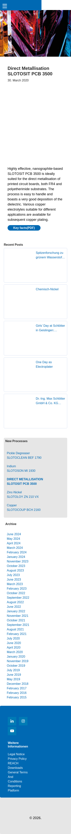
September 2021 (18, 624)
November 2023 (17, 561)
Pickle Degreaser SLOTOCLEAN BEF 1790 (24, 455)
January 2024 (16, 556)
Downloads (15, 767)
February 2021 (17, 634)
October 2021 (16, 620)
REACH (13, 763)
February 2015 (17, 697)
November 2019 (17, 661)
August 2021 (15, 629)
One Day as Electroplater (44, 364)
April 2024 (13, 543)
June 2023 (14, 579)
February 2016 (17, 692)
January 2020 (16, 656)
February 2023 (17, 588)
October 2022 (16, 593)
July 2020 (13, 638)
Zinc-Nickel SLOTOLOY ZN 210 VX (23, 494)
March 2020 (15, 652)
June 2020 (14, 643)
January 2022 (16, 611)
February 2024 (17, 552)
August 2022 (15, 602)
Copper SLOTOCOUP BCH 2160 (24, 507)
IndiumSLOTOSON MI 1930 (21, 468)
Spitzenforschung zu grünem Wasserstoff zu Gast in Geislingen (51, 255)
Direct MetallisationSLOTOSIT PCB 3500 (25, 481)
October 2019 (16, 665)
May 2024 (13, 538)
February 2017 (17, 688)
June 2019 (14, 674)
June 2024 (14, 534)
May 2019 (13, 679)
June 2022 (14, 606)
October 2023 (16, 566)
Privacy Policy (17, 758)
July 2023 (13, 575)
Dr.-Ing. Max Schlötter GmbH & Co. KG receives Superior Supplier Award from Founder (50, 401)
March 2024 (15, 547)
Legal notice (16, 754)
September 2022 (18, 597)
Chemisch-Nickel (47, 289)
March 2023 (15, 584)
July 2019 (13, 670)
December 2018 (17, 683)
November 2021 (17, 615)
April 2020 (13, 647)
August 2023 (15, 570)
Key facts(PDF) (24, 227)
